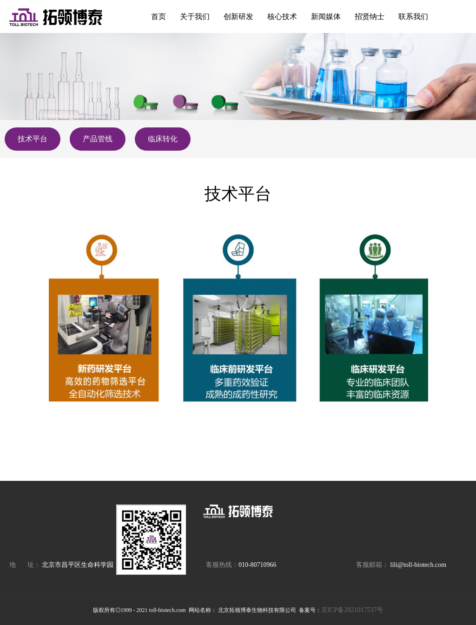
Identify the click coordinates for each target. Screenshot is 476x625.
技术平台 (32, 139)
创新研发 (238, 16)
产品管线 (97, 139)
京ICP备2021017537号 (352, 609)
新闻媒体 (326, 16)
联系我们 (413, 16)
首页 (158, 16)
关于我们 (195, 16)
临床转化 (163, 139)
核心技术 (282, 16)
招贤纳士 (369, 16)
